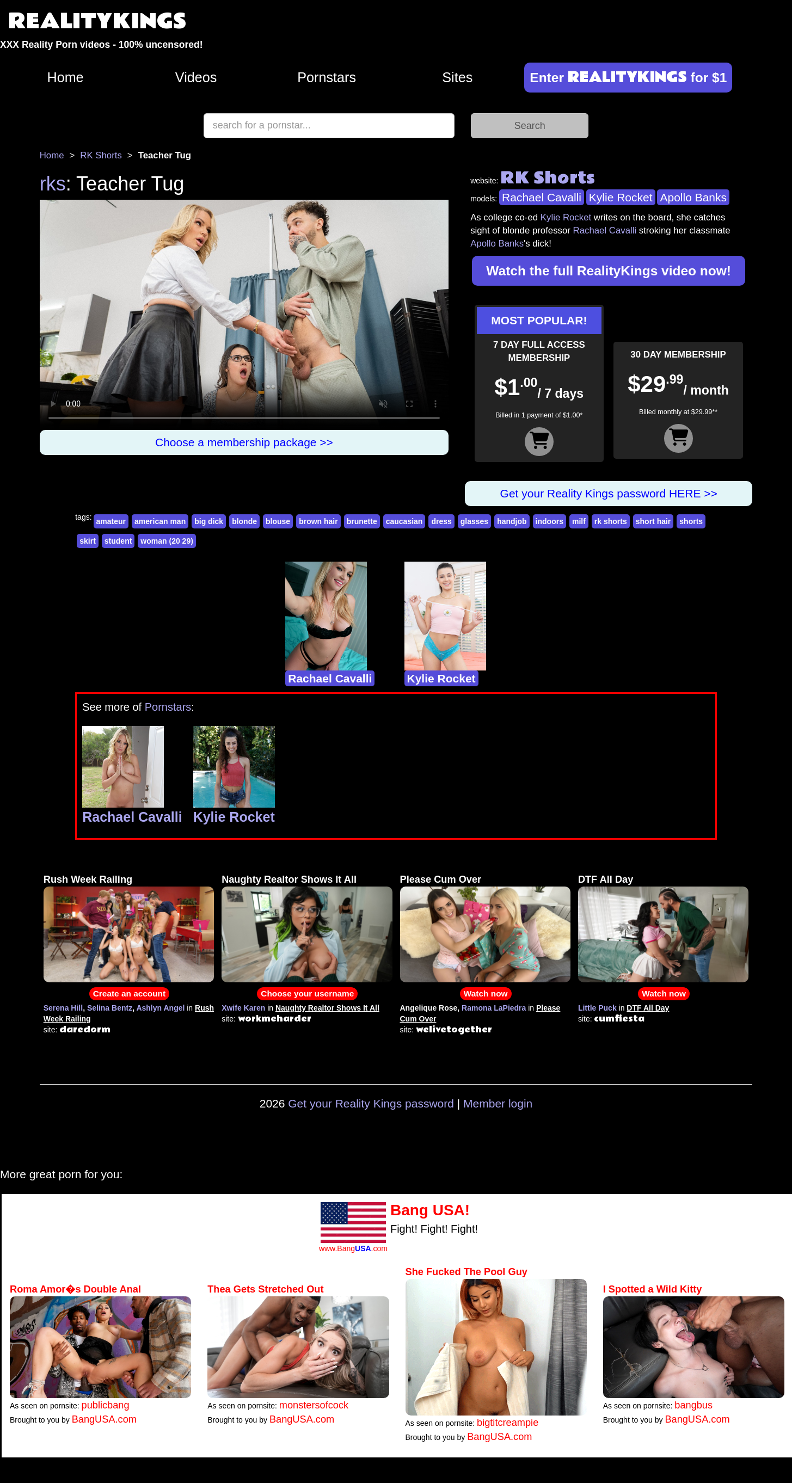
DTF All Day (605, 879)
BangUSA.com (104, 1419)
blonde (244, 521)
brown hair (318, 521)
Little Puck (597, 1008)
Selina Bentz (109, 1008)
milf (579, 521)
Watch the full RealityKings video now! (608, 270)
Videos (196, 77)
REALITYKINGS (97, 21)
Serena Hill (63, 1008)
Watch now (486, 993)
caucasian (404, 521)
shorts (691, 521)
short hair (653, 521)
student (118, 541)
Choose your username (307, 993)
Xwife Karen (243, 1008)
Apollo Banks (693, 197)
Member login (497, 1103)
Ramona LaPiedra (494, 1008)
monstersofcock (313, 1405)
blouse (278, 521)
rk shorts (610, 521)
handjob (511, 521)
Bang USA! (430, 1210)
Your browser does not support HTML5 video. (244, 315)
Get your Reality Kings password (371, 1103)
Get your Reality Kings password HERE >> (608, 493)
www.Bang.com (353, 1248)
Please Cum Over (441, 879)
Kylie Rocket (621, 197)
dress (441, 521)
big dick (208, 521)
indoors (549, 521)
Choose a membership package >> (244, 442)
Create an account (129, 993)
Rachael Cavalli (541, 197)
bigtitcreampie (507, 1422)
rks (53, 184)
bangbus (693, 1405)
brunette (362, 521)
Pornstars (326, 77)
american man (160, 521)
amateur (111, 521)
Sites (457, 77)
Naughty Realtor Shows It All (289, 879)
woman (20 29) (166, 541)
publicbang (106, 1405)
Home (65, 77)
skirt (87, 541)
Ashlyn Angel (160, 1008)
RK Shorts (100, 155)
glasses (474, 521)
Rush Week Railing (88, 879)
